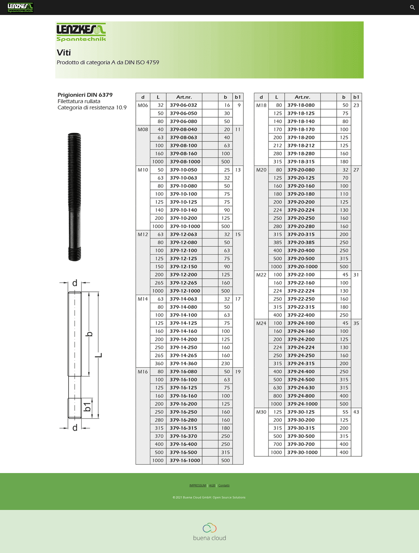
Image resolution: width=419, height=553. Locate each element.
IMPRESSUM (197, 485)
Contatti (224, 485)
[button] (412, 7)
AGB (212, 485)
